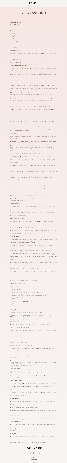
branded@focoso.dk (17, 42)
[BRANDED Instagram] (39, 453)
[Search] (58, 3)
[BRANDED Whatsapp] (36, 453)
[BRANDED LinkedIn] (31, 453)
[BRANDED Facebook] (34, 453)
